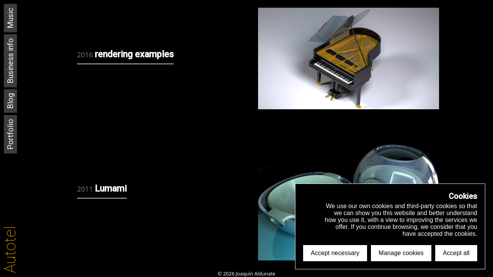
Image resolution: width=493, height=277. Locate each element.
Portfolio (10, 134)
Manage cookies (401, 253)
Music (10, 18)
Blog (10, 101)
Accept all (456, 253)
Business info (10, 60)
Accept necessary (335, 253)
